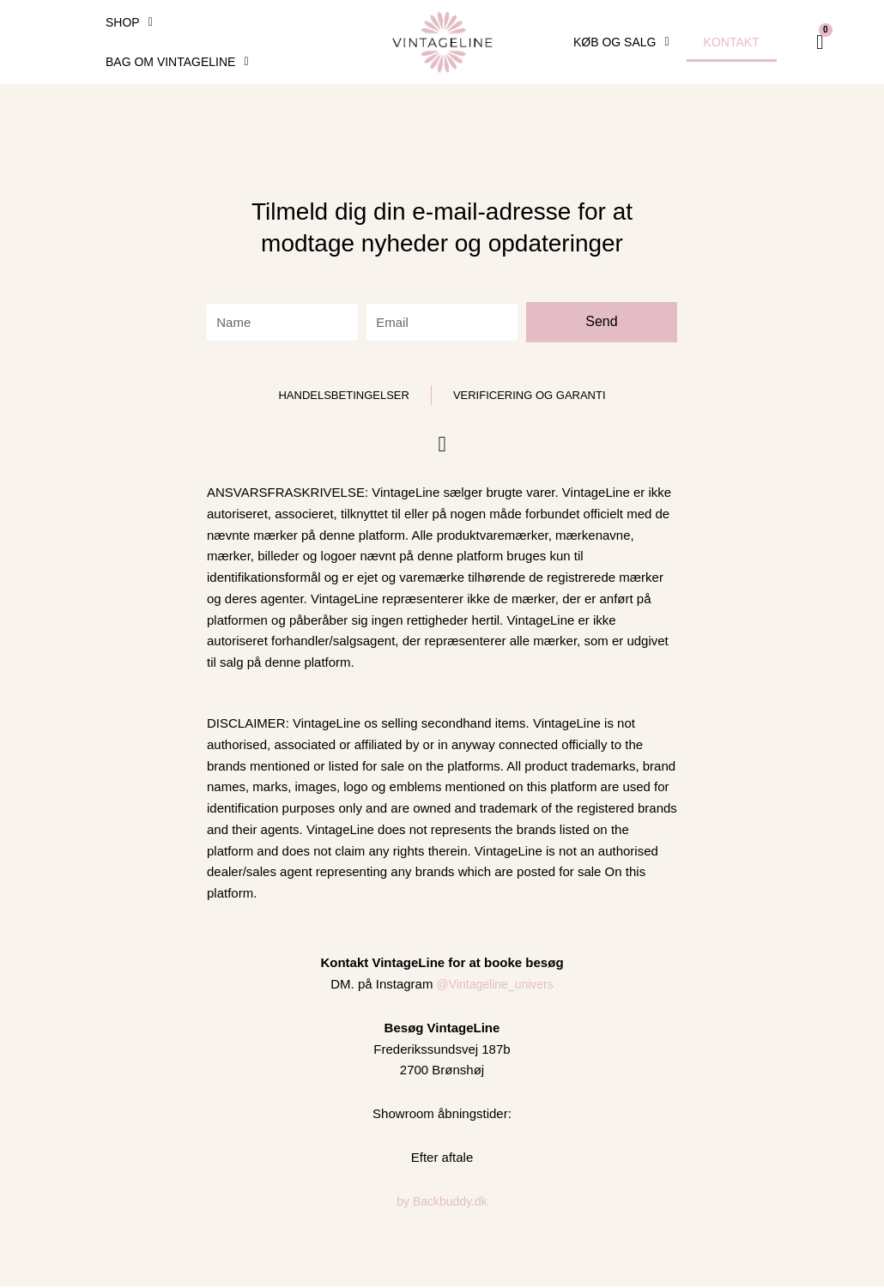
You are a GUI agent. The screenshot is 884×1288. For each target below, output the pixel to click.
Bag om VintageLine (177, 61)
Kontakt (732, 42)
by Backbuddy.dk (441, 1202)
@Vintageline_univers (495, 984)
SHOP (129, 22)
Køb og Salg (621, 42)
